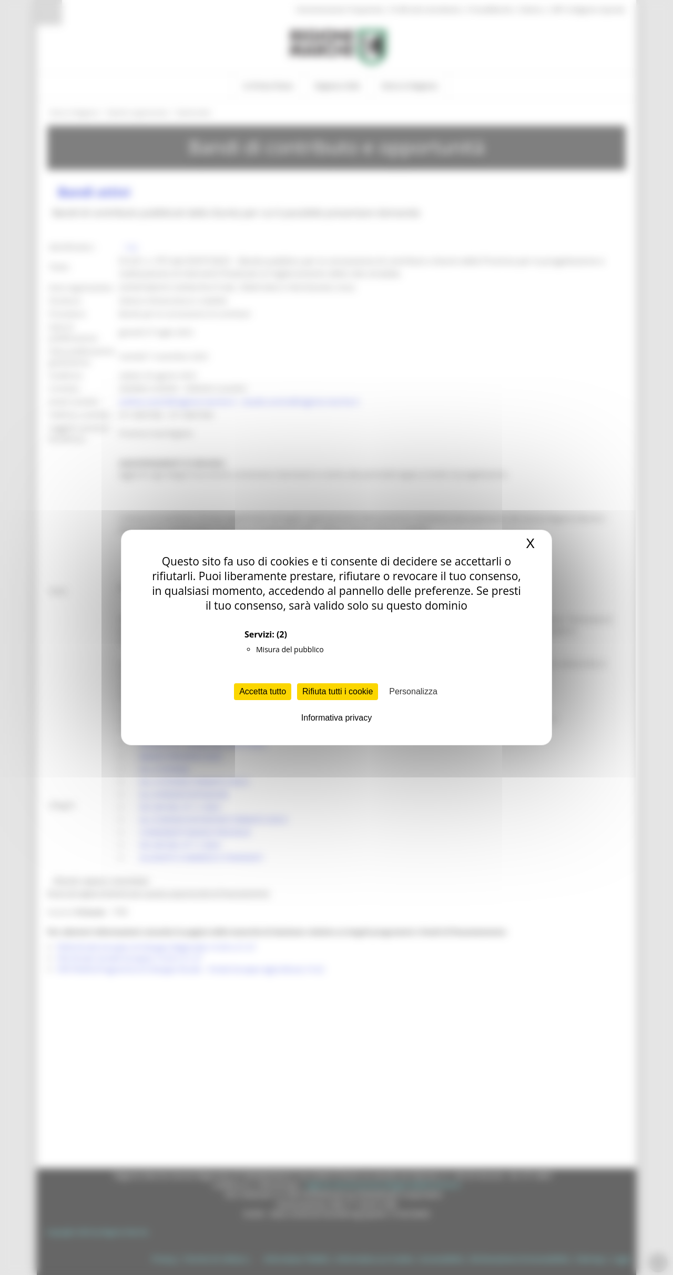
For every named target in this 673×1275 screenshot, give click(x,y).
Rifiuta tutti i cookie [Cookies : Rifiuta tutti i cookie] (337, 691)
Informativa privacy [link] (336, 717)
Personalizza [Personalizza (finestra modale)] (413, 691)
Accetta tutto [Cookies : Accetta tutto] (262, 691)
